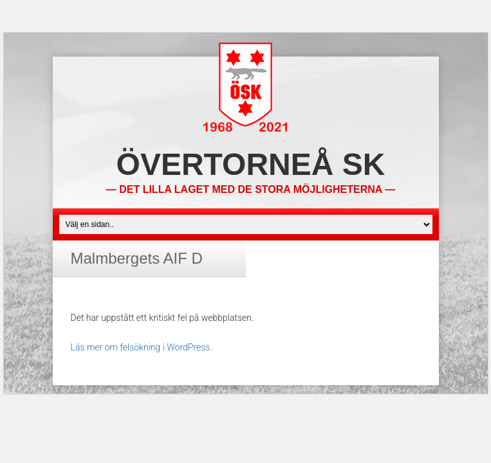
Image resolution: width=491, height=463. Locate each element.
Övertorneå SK (250, 164)
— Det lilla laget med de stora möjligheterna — (250, 189)
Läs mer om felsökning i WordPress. (141, 347)
